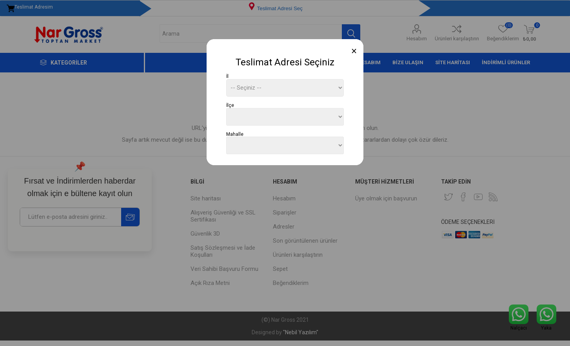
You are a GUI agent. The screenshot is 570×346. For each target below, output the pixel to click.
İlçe (230, 105)
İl (227, 76)
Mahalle (234, 134)
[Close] (354, 51)
